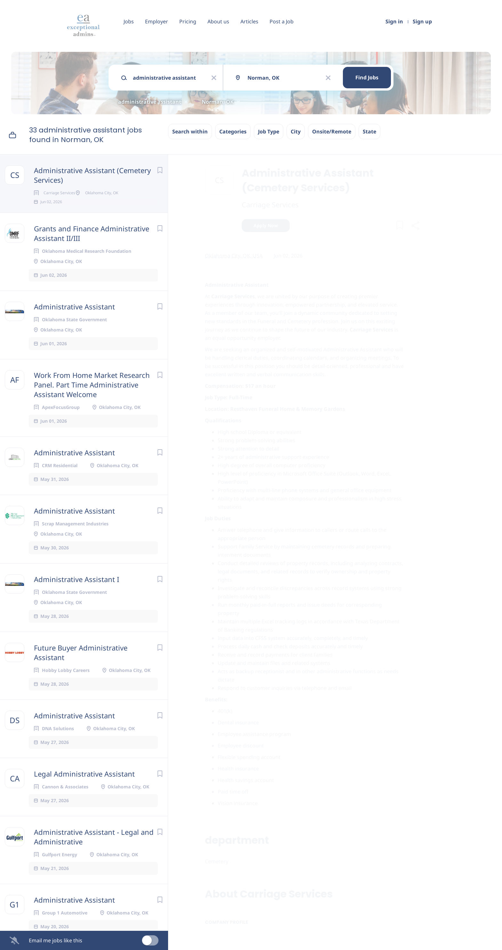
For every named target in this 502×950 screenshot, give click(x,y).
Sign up (422, 21)
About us (218, 21)
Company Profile (226, 922)
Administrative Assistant (74, 316)
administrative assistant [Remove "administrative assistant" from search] (149, 101)
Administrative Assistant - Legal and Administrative (94, 846)
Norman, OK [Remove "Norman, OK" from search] (218, 101)
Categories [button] (233, 131)
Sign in (394, 21)
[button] (415, 226)
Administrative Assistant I (76, 589)
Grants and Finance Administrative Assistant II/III (91, 242)
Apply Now (266, 225)
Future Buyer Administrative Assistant (80, 662)
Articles (249, 21)
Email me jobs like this (55, 940)
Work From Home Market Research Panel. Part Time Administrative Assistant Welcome (92, 394)
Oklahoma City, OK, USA (234, 255)
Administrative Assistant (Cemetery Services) (92, 175)
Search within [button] (190, 131)
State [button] (369, 131)
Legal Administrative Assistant (84, 783)
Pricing (187, 21)
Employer (156, 21)
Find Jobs (366, 77)
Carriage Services (270, 204)
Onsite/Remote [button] (331, 131)
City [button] (296, 131)
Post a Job (282, 21)
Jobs (129, 21)
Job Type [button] (268, 131)
